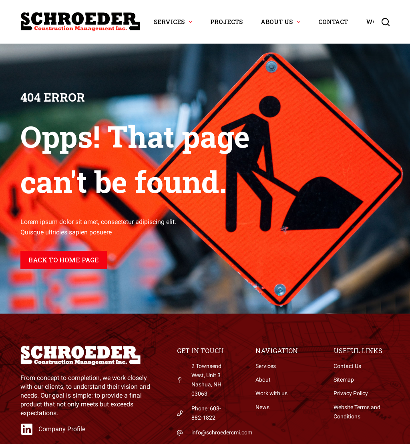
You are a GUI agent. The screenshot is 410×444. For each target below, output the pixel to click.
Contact (333, 22)
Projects (226, 22)
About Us (282, 22)
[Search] (386, 22)
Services (174, 22)
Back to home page (63, 260)
